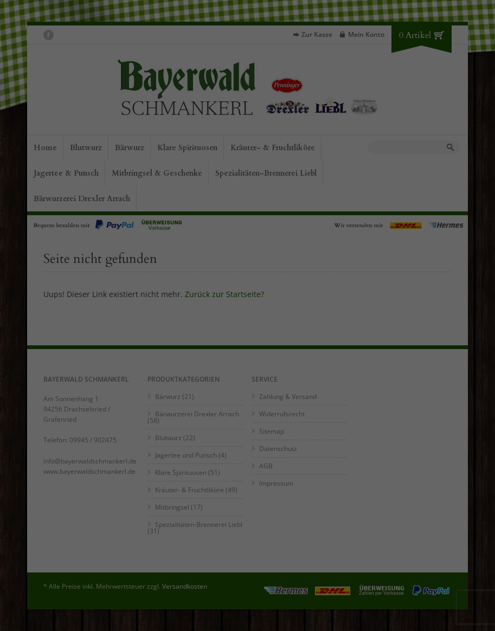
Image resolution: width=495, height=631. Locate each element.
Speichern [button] (101, 586)
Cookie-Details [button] (56, 616)
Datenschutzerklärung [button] (105, 616)
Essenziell (98, 533)
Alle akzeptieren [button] (101, 559)
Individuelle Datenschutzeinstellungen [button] (102, 605)
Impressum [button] (151, 616)
